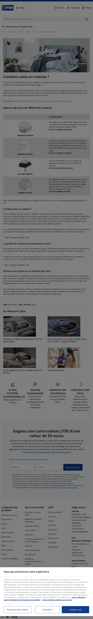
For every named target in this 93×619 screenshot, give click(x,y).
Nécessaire (47, 610)
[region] (46, 591)
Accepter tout (75, 610)
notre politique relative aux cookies (57, 600)
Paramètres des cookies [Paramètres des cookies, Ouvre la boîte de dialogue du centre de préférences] (17, 610)
